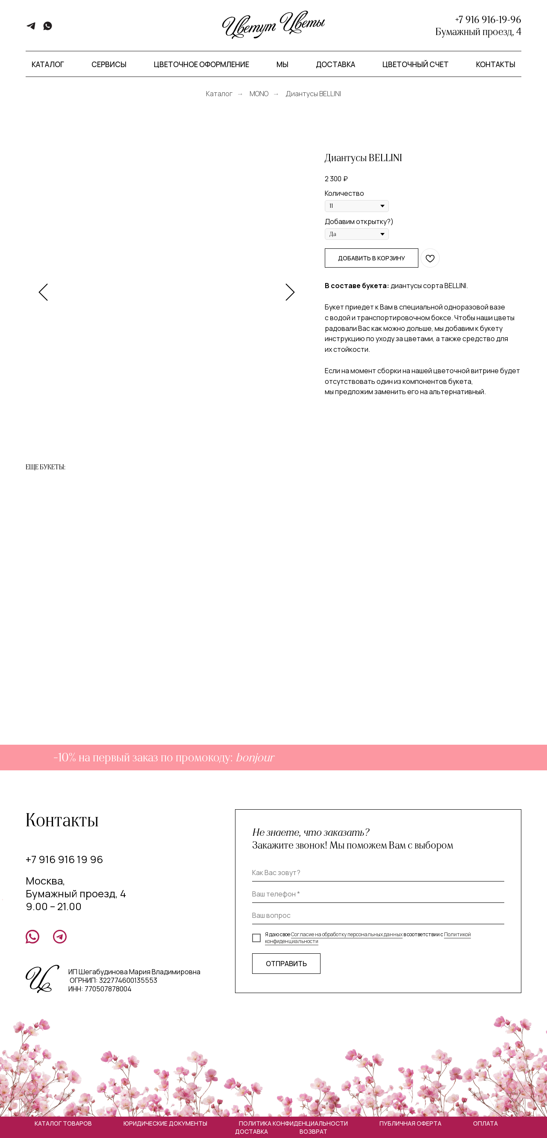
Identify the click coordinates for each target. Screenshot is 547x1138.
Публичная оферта (410, 1123)
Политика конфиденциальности (293, 1123)
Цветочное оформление (201, 64)
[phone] (378, 894)
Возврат (313, 1131)
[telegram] (31, 28)
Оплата (485, 1123)
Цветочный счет (415, 64)
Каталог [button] (48, 64)
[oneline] (378, 915)
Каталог (219, 94)
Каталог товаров (63, 1123)
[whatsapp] (47, 28)
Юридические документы (165, 1123)
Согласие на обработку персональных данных (347, 934)
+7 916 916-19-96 (488, 20)
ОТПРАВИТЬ (286, 963)
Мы (282, 64)
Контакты (495, 64)
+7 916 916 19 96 (64, 859)
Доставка (335, 64)
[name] (378, 873)
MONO (259, 94)
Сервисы (108, 64)
